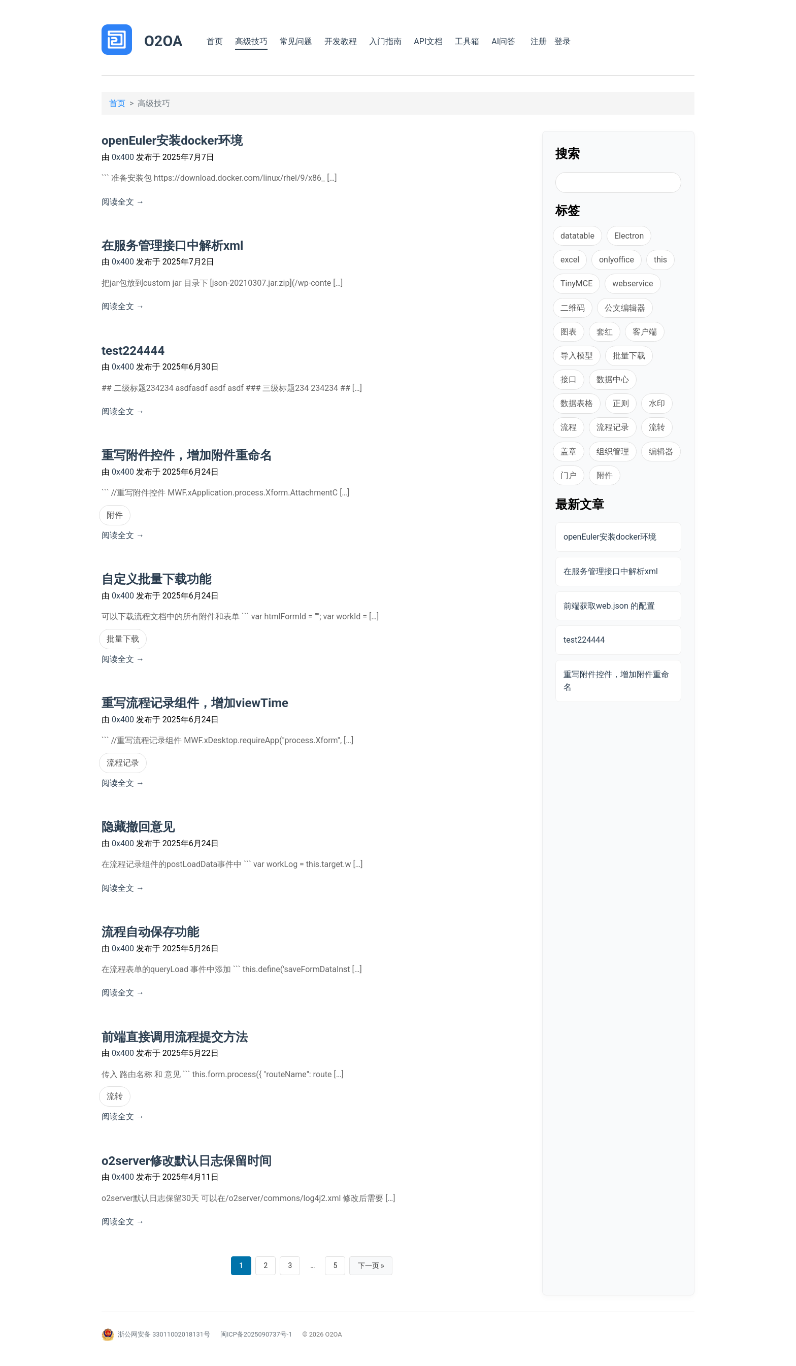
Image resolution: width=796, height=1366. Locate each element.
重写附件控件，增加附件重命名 (187, 455)
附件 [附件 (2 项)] (604, 475)
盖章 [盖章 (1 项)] (568, 451)
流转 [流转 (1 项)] (657, 427)
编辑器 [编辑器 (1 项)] (661, 451)
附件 (115, 515)
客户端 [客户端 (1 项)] (645, 332)
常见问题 (296, 41)
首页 (215, 41)
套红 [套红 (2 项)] (604, 332)
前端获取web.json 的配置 (609, 606)
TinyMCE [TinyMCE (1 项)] (576, 283)
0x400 (124, 157)
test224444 (133, 351)
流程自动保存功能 (150, 932)
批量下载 (123, 639)
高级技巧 (251, 41)
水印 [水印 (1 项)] (657, 403)
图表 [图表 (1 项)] (568, 332)
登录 (562, 41)
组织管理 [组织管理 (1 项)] (612, 451)
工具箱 (467, 41)
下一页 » (372, 1266)
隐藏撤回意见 (138, 827)
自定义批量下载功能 (156, 579)
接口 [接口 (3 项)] (568, 379)
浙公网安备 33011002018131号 (164, 1335)
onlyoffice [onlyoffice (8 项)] (616, 259)
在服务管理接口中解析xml (172, 246)
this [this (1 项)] (660, 259)
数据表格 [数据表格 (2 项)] (576, 403)
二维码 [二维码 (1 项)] (572, 308)
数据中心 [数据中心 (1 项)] (612, 379)
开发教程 (340, 41)
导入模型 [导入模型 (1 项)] (576, 355)
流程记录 (123, 763)
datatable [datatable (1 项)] (577, 236)
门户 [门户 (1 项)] (568, 475)
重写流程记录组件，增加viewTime (195, 703)
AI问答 (503, 41)
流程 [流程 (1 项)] (568, 427)
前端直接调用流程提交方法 (175, 1037)
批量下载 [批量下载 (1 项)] (629, 355)
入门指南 (385, 41)
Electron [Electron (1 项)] (629, 236)
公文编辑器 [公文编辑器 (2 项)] (625, 308)
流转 (115, 1096)
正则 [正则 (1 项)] (621, 403)
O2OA (163, 41)
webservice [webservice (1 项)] (632, 283)
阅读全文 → (123, 202)
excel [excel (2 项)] (569, 259)
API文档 (428, 41)
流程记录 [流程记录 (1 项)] (612, 427)
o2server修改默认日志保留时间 (187, 1161)
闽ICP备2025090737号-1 (256, 1335)
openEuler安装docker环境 (172, 141)
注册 (538, 41)
